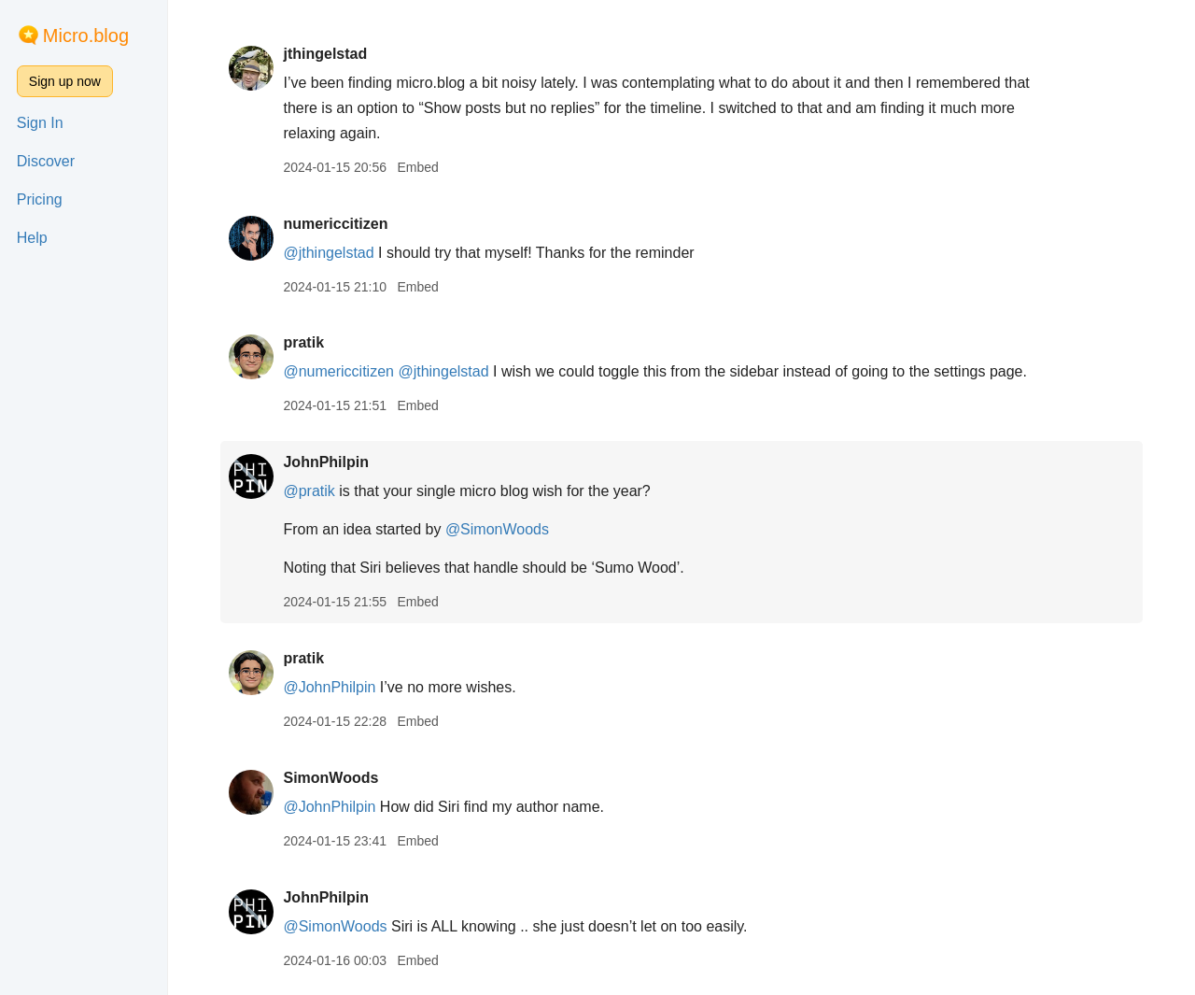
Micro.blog (86, 35)
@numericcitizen (338, 371)
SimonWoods (330, 778)
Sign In (40, 123)
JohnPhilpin (326, 462)
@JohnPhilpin (329, 687)
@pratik (308, 491)
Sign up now (65, 81)
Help (32, 238)
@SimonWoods (497, 529)
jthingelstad (325, 54)
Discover (46, 161)
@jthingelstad (328, 253)
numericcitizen (335, 224)
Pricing (40, 199)
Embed (417, 167)
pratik (303, 342)
